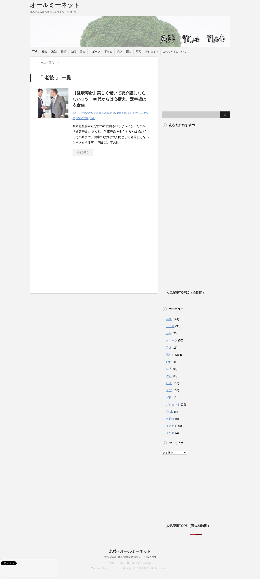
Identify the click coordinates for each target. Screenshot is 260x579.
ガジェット (151, 51)
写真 (138, 51)
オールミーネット (55, 5)
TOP (35, 51)
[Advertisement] (72, 196)
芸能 (73, 51)
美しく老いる (135, 112)
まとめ (97, 112)
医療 (112, 112)
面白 (128, 51)
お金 (169, 361)
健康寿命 (121, 112)
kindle (169, 411)
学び (119, 51)
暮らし (108, 51)
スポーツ (95, 51)
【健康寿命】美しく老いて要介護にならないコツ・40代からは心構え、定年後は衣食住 (109, 99)
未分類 (170, 433)
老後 (92, 118)
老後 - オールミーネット (130, 551)
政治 (54, 51)
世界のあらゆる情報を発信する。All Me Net (130, 556)
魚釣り (170, 418)
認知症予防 (82, 118)
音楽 (82, 51)
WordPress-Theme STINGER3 (130, 562)
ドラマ (170, 326)
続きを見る (83, 152)
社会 (44, 51)
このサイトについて (174, 51)
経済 (63, 51)
